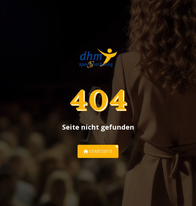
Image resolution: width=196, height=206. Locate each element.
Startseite (98, 151)
